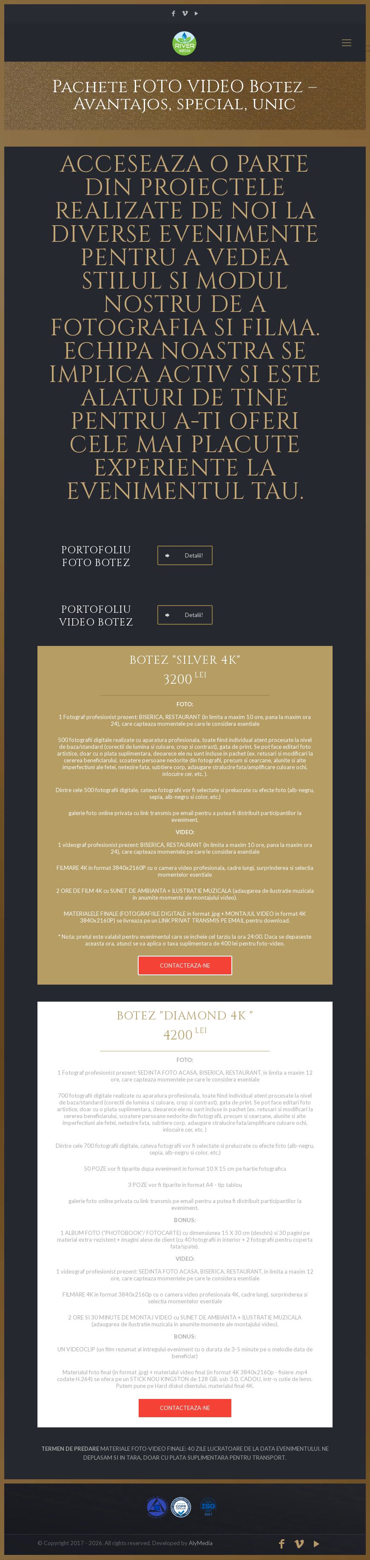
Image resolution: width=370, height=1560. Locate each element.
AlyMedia (201, 1543)
